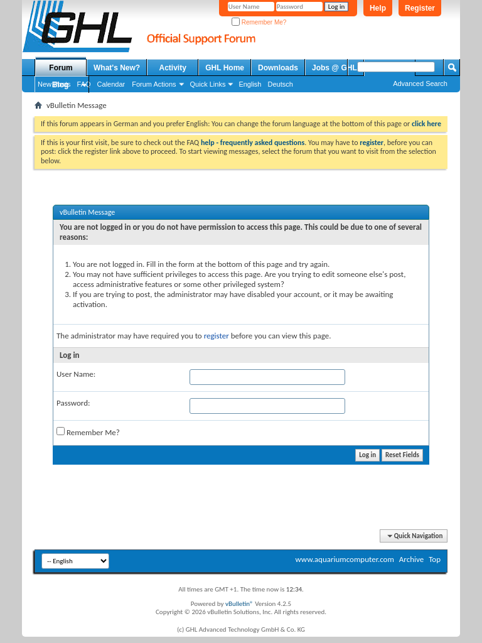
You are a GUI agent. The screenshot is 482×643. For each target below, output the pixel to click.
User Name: (75, 374)
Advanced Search (420, 83)
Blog (60, 84)
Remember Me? (259, 22)
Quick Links (208, 84)
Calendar (111, 84)
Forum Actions (154, 84)
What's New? (117, 67)
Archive (411, 559)
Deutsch (279, 84)
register (216, 335)
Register (420, 8)
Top (435, 559)
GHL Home (224, 67)
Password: (73, 403)
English (249, 84)
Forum (60, 67)
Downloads (278, 67)
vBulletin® (239, 604)
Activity (172, 67)
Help (378, 8)
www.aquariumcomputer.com (344, 559)
